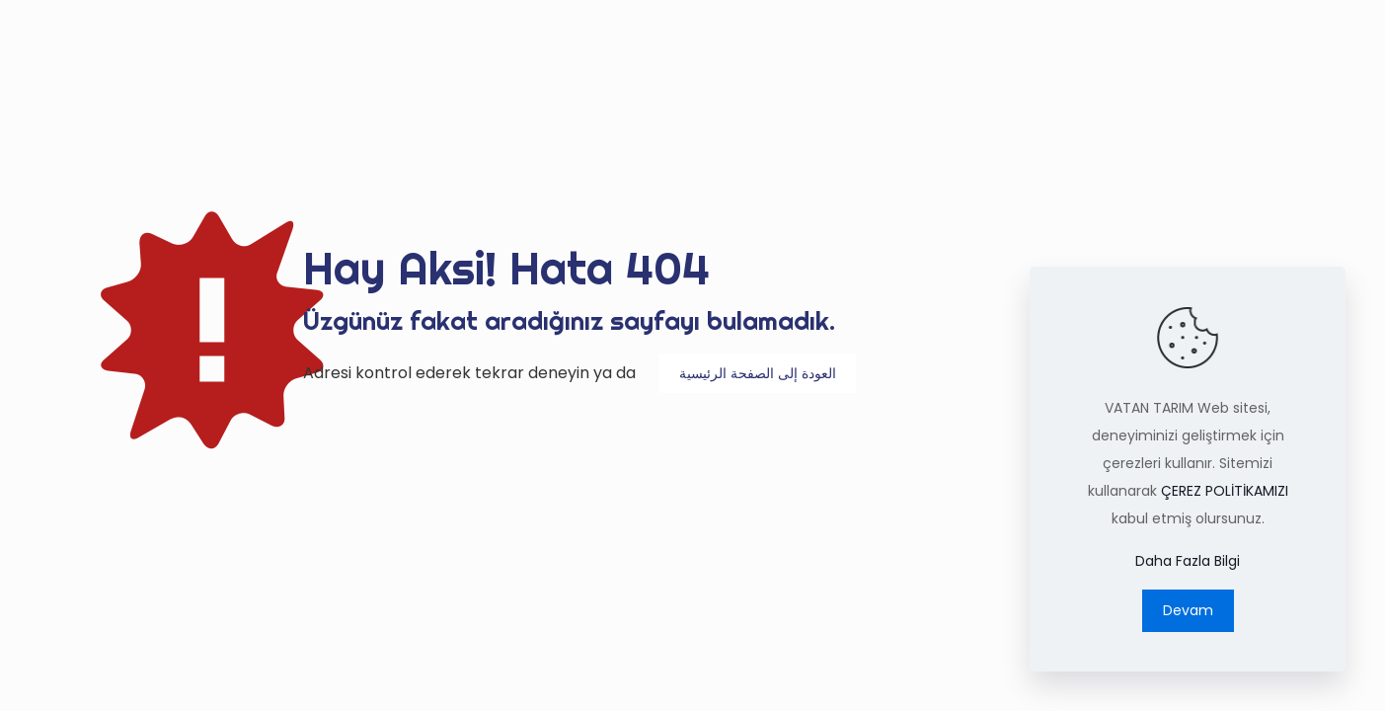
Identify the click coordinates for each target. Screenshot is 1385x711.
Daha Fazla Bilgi (1187, 561)
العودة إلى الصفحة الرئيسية (757, 373)
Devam (1188, 610)
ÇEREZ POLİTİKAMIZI (1224, 491)
